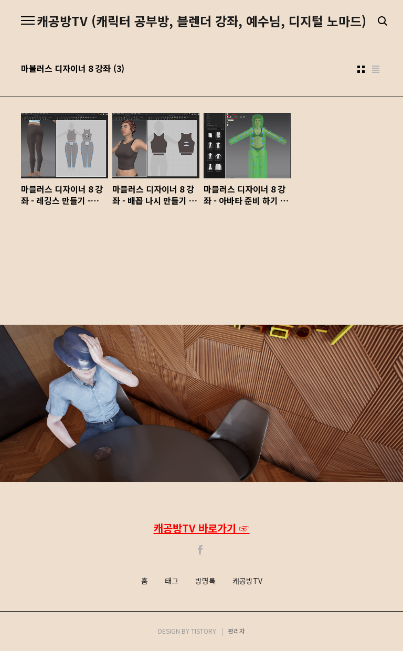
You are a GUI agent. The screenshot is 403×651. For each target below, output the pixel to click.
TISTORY (203, 630)
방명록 (205, 581)
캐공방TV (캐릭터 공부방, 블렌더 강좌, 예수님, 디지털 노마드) (201, 21)
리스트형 (375, 69)
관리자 (236, 630)
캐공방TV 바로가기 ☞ (202, 528)
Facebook (200, 549)
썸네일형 (361, 69)
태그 (171, 581)
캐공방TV (247, 581)
